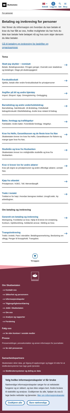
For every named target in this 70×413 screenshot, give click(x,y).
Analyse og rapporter (15, 317)
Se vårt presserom (14, 348)
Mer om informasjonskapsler (50, 395)
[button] (35, 257)
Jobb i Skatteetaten (14, 308)
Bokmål (45, 5)
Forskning (10, 321)
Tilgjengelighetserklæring (17, 303)
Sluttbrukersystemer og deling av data (23, 371)
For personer (7, 13)
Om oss (9, 312)
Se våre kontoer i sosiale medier (20, 333)
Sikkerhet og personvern (17, 294)
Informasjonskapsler (15, 299)
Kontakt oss (11, 290)
